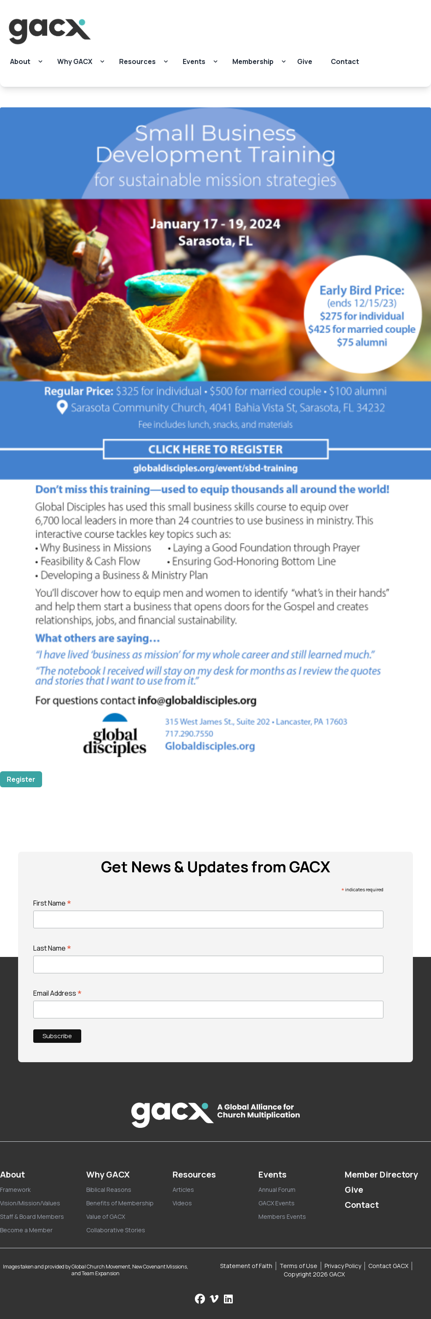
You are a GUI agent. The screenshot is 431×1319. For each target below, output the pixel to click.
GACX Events (276, 1203)
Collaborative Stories (115, 1230)
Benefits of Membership (120, 1203)
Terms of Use (298, 1266)
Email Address (57, 993)
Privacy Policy (343, 1266)
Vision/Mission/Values (30, 1203)
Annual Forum (276, 1190)
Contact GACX (388, 1266)
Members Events (282, 1216)
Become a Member (26, 1230)
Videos (182, 1203)
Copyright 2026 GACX (314, 1274)
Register (21, 779)
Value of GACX (105, 1216)
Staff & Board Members (32, 1216)
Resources (137, 61)
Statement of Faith (246, 1266)
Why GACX (74, 61)
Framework (15, 1190)
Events (194, 61)
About (20, 61)
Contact (345, 61)
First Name (52, 903)
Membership (253, 61)
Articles (183, 1190)
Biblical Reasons (108, 1190)
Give (304, 61)
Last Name (52, 948)
